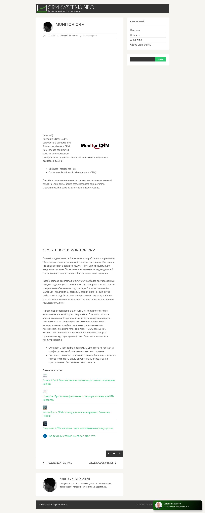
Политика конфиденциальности (151, 504)
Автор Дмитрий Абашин (75, 479)
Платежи (135, 30)
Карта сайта (61, 504)
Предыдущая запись (57, 462)
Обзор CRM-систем (69, 36)
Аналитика (136, 39)
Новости (135, 35)
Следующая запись (103, 462)
